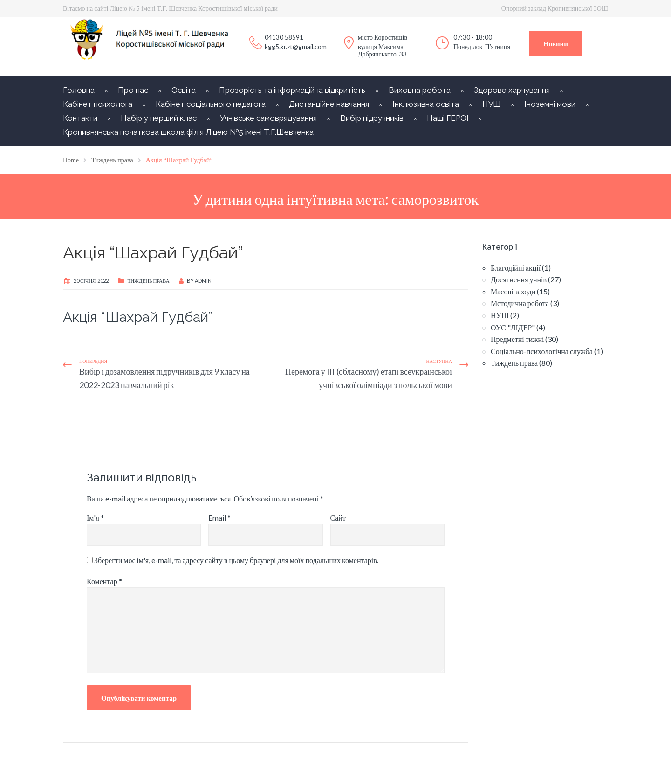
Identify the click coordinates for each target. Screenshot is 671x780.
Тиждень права (148, 281)
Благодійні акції (516, 267)
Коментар (104, 581)
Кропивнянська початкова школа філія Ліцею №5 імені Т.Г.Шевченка (188, 132)
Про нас (133, 90)
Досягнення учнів (519, 279)
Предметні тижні (517, 338)
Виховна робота (420, 90)
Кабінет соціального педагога (211, 104)
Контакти (80, 118)
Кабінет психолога (97, 104)
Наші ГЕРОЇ (447, 118)
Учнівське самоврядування (268, 118)
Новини (555, 43)
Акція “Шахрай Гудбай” (138, 317)
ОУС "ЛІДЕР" (513, 327)
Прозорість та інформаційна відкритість (292, 90)
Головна (79, 90)
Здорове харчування (512, 90)
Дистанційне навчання (329, 104)
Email (219, 517)
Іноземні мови (549, 104)
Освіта (183, 90)
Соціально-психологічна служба (542, 351)
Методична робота (520, 303)
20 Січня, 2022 (91, 281)
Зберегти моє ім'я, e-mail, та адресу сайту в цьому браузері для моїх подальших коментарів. (236, 560)
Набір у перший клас (159, 118)
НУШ (491, 104)
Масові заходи (513, 291)
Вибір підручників (372, 118)
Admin (203, 281)
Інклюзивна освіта (425, 104)
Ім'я (95, 517)
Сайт (338, 517)
